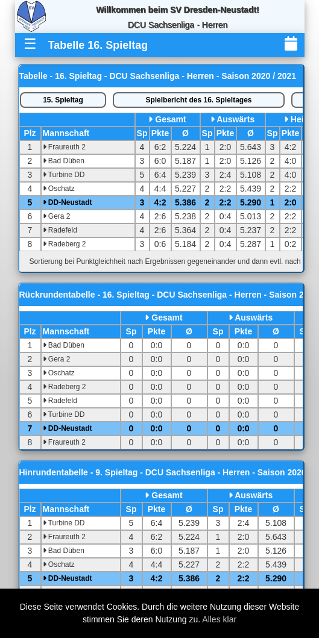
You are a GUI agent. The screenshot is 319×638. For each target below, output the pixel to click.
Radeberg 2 (64, 244)
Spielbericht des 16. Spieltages (198, 100)
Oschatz (59, 188)
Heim (301, 119)
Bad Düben (63, 161)
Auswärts (235, 119)
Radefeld (60, 230)
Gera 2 (57, 216)
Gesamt (170, 119)
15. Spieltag (63, 100)
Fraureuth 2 (64, 147)
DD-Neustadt (67, 202)
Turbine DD (64, 174)
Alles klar (219, 619)
